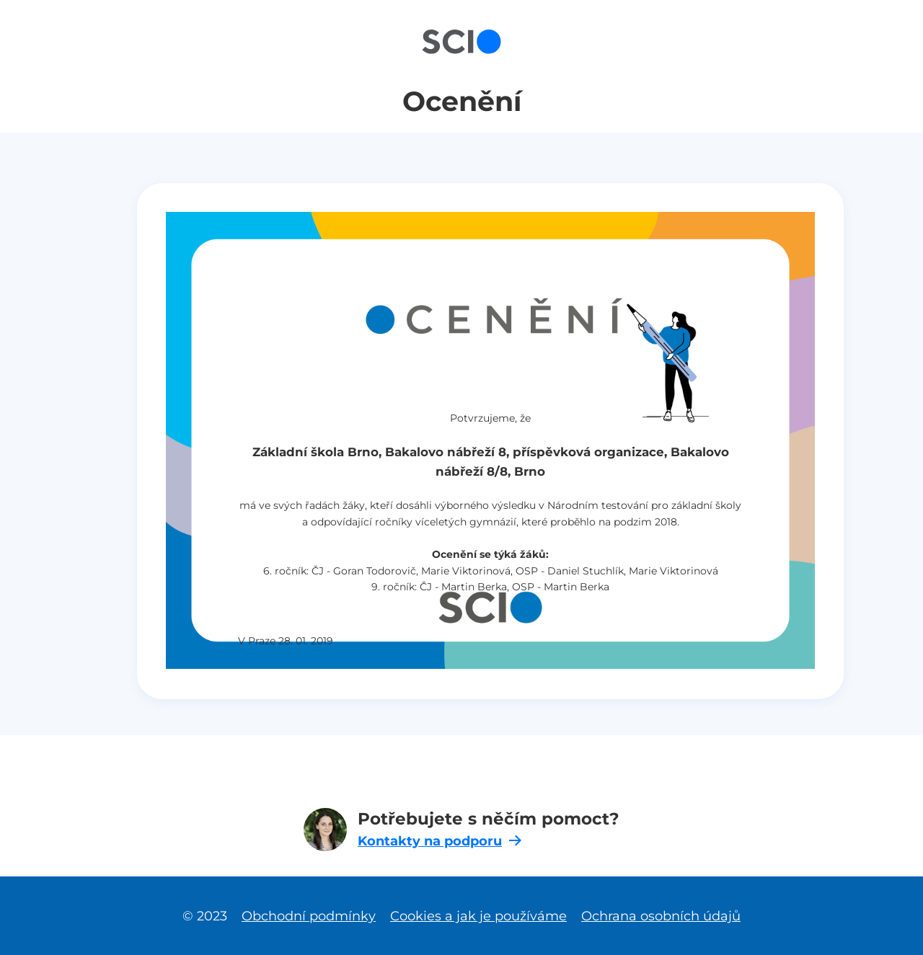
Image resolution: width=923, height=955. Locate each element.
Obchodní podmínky (309, 915)
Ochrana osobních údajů (661, 915)
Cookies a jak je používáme (478, 915)
